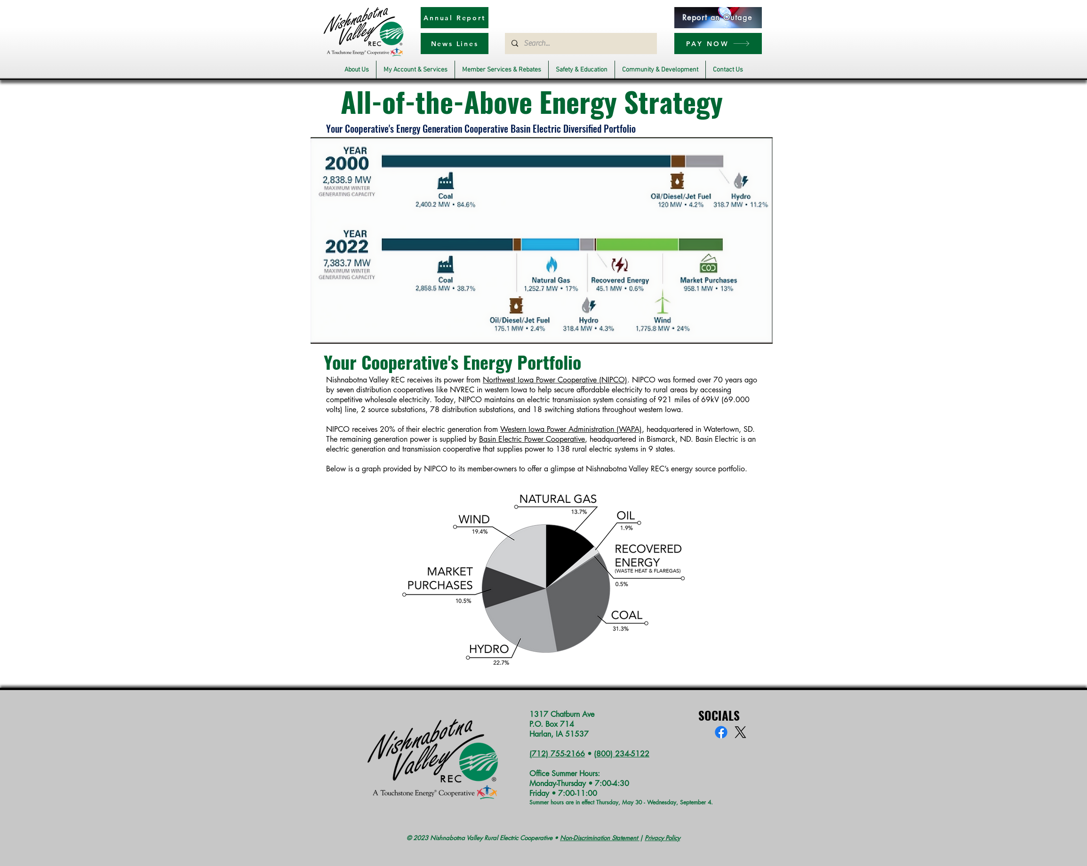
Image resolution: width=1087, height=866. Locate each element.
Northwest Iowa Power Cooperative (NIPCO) (555, 380)
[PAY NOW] (718, 43)
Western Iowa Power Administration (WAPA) (571, 429)
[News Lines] (454, 43)
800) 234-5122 (622, 754)
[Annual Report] (454, 17)
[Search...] (580, 43)
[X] (740, 732)
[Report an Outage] (718, 17)
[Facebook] (721, 732)
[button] (356, 70)
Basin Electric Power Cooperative (532, 439)
